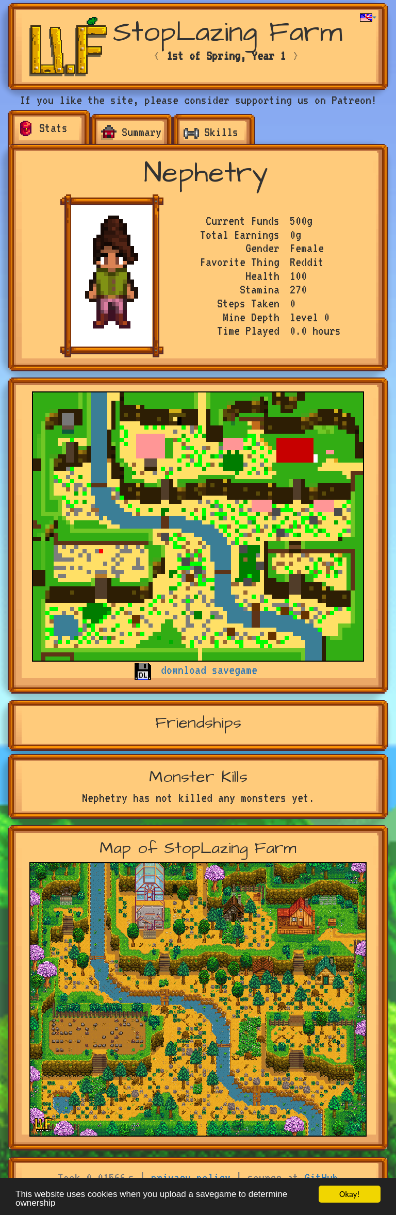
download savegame (209, 670)
